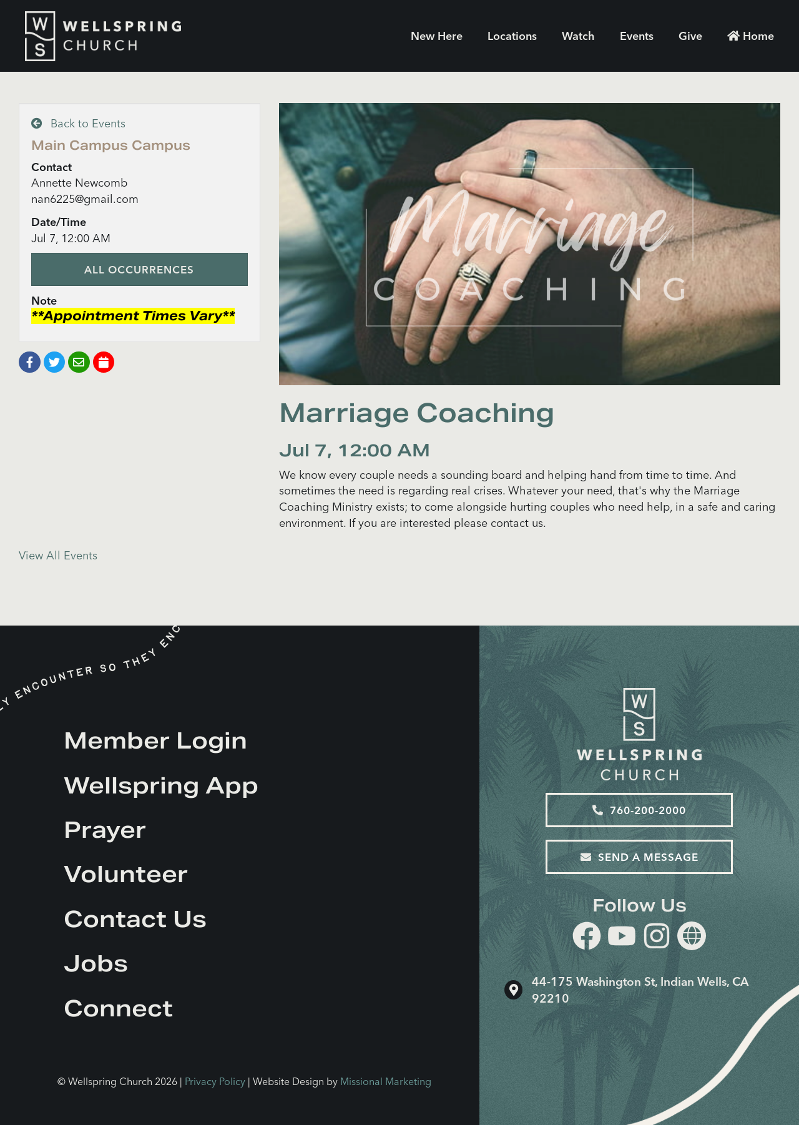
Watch (578, 36)
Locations (512, 36)
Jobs (96, 963)
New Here (437, 36)
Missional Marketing (385, 1081)
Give (690, 36)
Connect (118, 1008)
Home (750, 36)
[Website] (691, 935)
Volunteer (126, 874)
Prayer (105, 829)
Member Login (155, 740)
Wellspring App (161, 785)
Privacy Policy (215, 1081)
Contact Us (135, 919)
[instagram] (656, 938)
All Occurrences (139, 269)
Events (637, 36)
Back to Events (78, 123)
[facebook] (586, 938)
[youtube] (621, 938)
